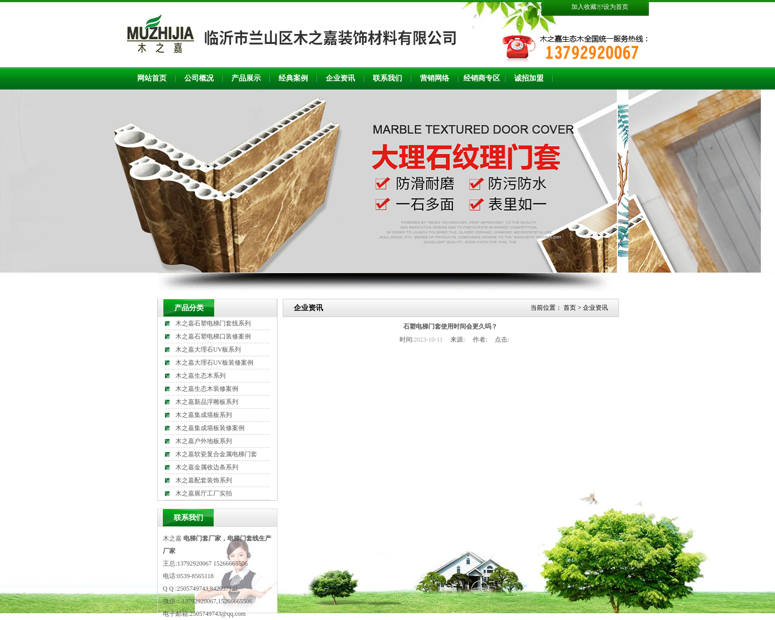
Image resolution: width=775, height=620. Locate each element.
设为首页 (615, 6)
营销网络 (434, 78)
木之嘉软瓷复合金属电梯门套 (216, 454)
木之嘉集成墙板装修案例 (210, 428)
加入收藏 (583, 6)
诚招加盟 (529, 78)
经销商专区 (481, 78)
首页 (569, 307)
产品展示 (246, 78)
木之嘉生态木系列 (200, 375)
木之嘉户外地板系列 (203, 441)
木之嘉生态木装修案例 (206, 388)
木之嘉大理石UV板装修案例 (214, 362)
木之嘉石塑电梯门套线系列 (213, 323)
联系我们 (387, 78)
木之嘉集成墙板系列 (203, 415)
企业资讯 (340, 78)
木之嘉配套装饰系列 (203, 480)
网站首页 (152, 78)
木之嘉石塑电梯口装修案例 (213, 336)
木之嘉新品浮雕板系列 (206, 401)
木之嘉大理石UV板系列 (208, 349)
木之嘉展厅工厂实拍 (203, 493)
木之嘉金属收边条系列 (206, 467)
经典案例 (293, 78)
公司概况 (199, 78)
